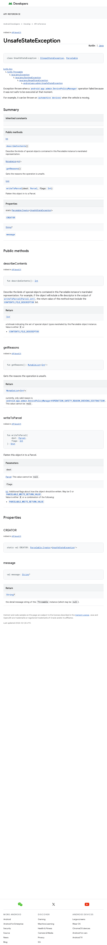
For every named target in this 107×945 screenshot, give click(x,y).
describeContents (16, 146)
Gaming (41, 919)
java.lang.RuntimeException (28, 77)
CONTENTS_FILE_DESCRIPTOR (19, 302)
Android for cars (79, 933)
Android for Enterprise (13, 924)
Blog (5, 942)
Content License (82, 615)
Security (7, 928)
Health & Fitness (45, 928)
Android (7, 919)
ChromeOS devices (81, 928)
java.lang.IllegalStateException (33, 80)
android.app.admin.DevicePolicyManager (54, 88)
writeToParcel (14, 188)
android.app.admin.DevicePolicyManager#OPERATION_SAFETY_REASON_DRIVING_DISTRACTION (55, 400)
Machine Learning (46, 924)
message (10, 234)
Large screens (78, 919)
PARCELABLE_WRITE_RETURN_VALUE (23, 494)
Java (101, 45)
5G (39, 942)
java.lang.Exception (20, 74)
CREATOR (10, 217)
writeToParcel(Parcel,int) (19, 299)
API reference (12, 14)
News (5, 937)
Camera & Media (45, 933)
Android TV (77, 937)
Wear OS (76, 924)
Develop (27, 24)
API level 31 (16, 32)
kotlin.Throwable (15, 72)
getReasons (12, 168)
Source (6, 933)
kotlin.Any (8, 69)
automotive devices (49, 97)
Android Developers (11, 24)
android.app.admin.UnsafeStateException (43, 83)
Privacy (41, 937)
